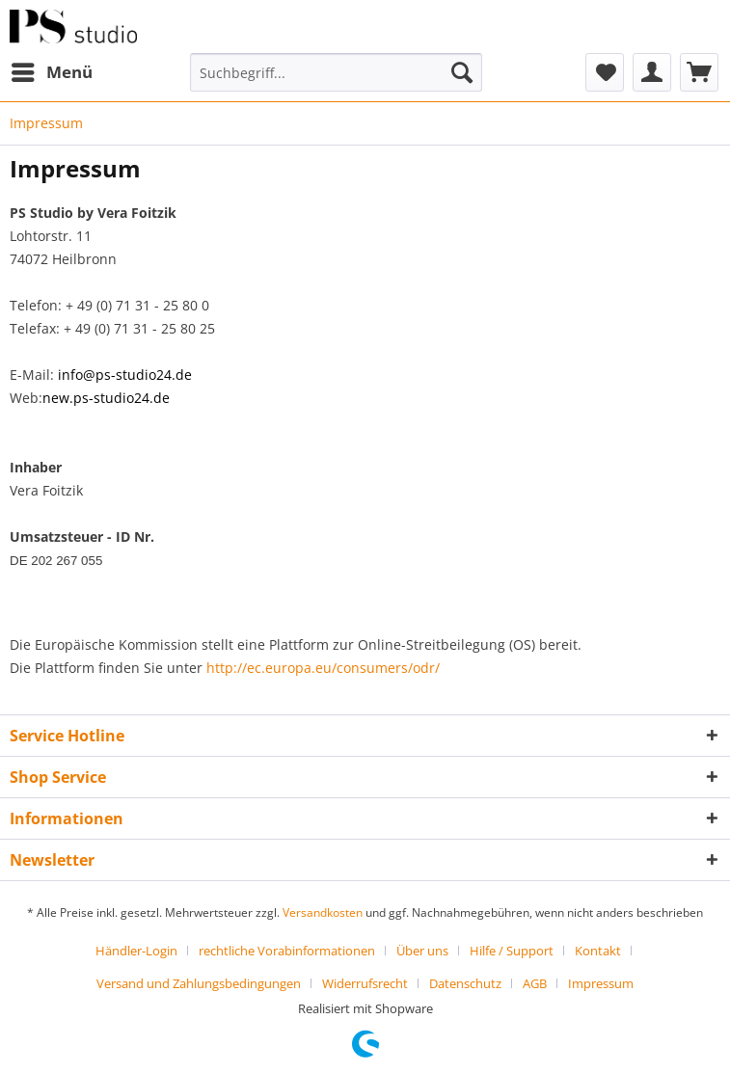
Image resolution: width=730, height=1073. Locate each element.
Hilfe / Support (512, 950)
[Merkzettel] (604, 72)
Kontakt (598, 950)
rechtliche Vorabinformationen (287, 950)
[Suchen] (462, 72)
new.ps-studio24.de (106, 398)
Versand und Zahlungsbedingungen (198, 983)
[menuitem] (51, 72)
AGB (535, 983)
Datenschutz (465, 983)
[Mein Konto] (652, 72)
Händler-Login (136, 950)
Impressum (601, 983)
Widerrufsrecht (365, 983)
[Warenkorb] (699, 72)
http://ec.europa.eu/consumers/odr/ (323, 667)
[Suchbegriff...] (336, 72)
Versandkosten (323, 912)
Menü (52, 70)
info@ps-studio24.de (125, 374)
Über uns (422, 950)
